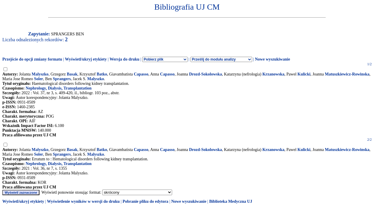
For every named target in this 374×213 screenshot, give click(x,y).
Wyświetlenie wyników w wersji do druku (83, 201)
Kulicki (303, 74)
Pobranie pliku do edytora (145, 201)
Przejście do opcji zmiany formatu (32, 59)
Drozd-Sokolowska (205, 74)
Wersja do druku (124, 59)
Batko (102, 74)
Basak (72, 74)
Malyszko (40, 74)
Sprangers (62, 79)
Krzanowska (273, 74)
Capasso (141, 74)
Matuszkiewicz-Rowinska (347, 74)
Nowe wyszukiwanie (272, 59)
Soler (38, 79)
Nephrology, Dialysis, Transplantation (59, 88)
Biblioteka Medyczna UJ (230, 201)
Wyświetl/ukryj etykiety (86, 59)
